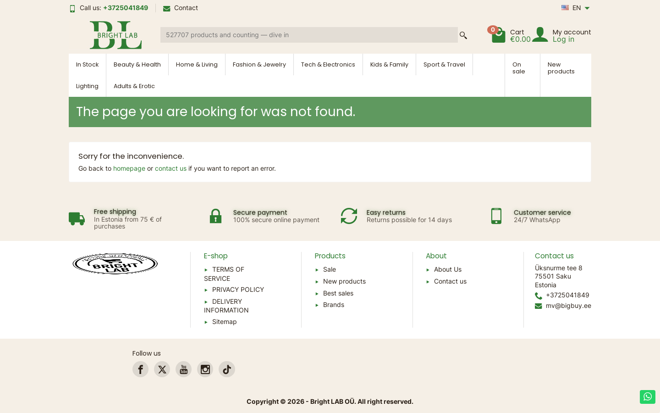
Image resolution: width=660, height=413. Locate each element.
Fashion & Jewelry (259, 64)
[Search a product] (309, 35)
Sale (329, 269)
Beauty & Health (137, 64)
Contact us (450, 281)
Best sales (338, 293)
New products (561, 68)
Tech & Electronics (328, 64)
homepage (129, 168)
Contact (180, 7)
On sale (518, 68)
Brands (333, 304)
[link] (140, 369)
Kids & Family (389, 64)
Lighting (87, 86)
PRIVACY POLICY (238, 289)
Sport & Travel (444, 64)
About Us (448, 269)
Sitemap (224, 321)
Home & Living (197, 64)
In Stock (87, 64)
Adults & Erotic (134, 86)
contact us (171, 168)
